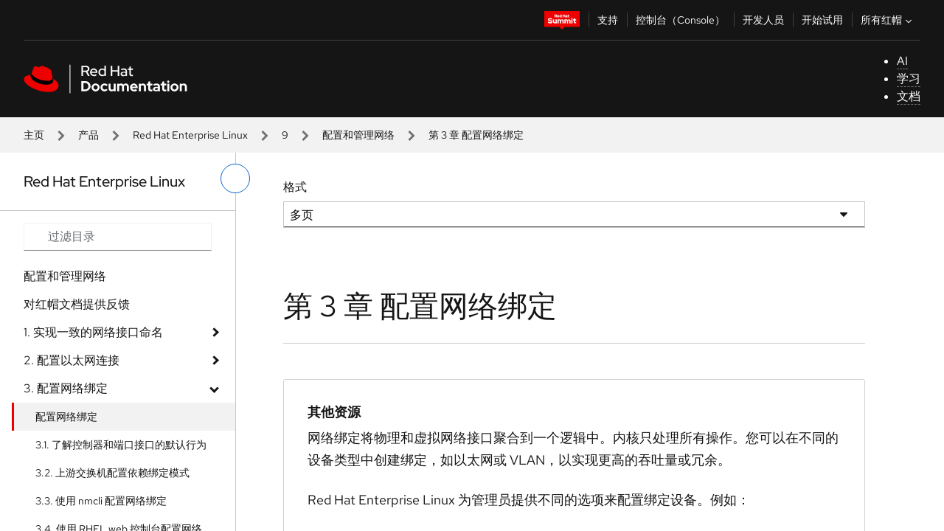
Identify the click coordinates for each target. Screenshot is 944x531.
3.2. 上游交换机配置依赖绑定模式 (112, 472)
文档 (908, 96)
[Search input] (118, 237)
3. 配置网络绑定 (66, 388)
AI (902, 61)
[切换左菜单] (235, 178)
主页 (34, 135)
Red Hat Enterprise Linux (190, 135)
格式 (295, 187)
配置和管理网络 (358, 135)
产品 (88, 135)
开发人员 (763, 20)
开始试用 (822, 20)
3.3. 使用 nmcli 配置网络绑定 (101, 500)
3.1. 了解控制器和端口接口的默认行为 (120, 444)
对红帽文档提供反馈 (77, 304)
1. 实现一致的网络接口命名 (93, 332)
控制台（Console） (680, 20)
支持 (607, 20)
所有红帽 (888, 20)
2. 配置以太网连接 (71, 360)
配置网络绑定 (66, 416)
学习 (908, 78)
